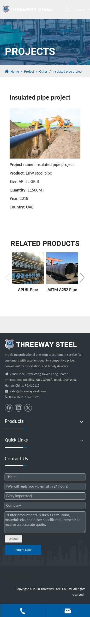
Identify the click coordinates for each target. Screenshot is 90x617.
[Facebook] (8, 408)
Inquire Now (23, 550)
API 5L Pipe (28, 289)
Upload (13, 539)
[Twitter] (28, 408)
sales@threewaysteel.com (28, 391)
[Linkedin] (18, 408)
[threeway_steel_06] (41, 344)
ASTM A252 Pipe (62, 289)
